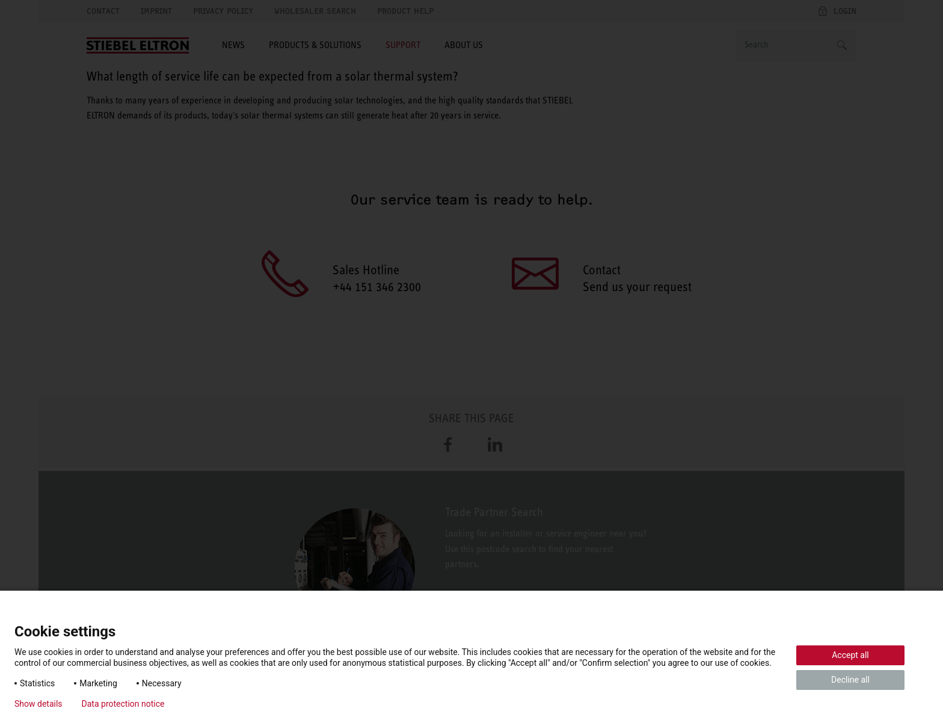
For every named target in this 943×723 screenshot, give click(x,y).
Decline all (850, 680)
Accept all (850, 655)
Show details (38, 704)
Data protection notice (123, 704)
